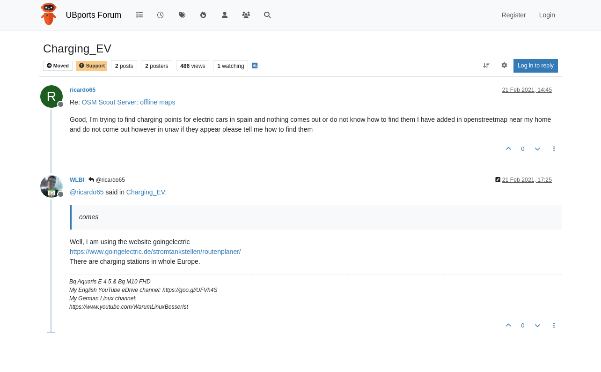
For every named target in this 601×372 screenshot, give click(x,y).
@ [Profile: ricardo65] (87, 192)
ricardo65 (82, 90)
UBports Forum (94, 15)
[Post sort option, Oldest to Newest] (486, 65)
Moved (58, 66)
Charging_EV (145, 192)
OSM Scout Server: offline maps (129, 102)
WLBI (77, 180)
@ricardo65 (106, 180)
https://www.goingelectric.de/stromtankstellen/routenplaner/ (155, 251)
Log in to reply (536, 65)
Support (92, 66)
